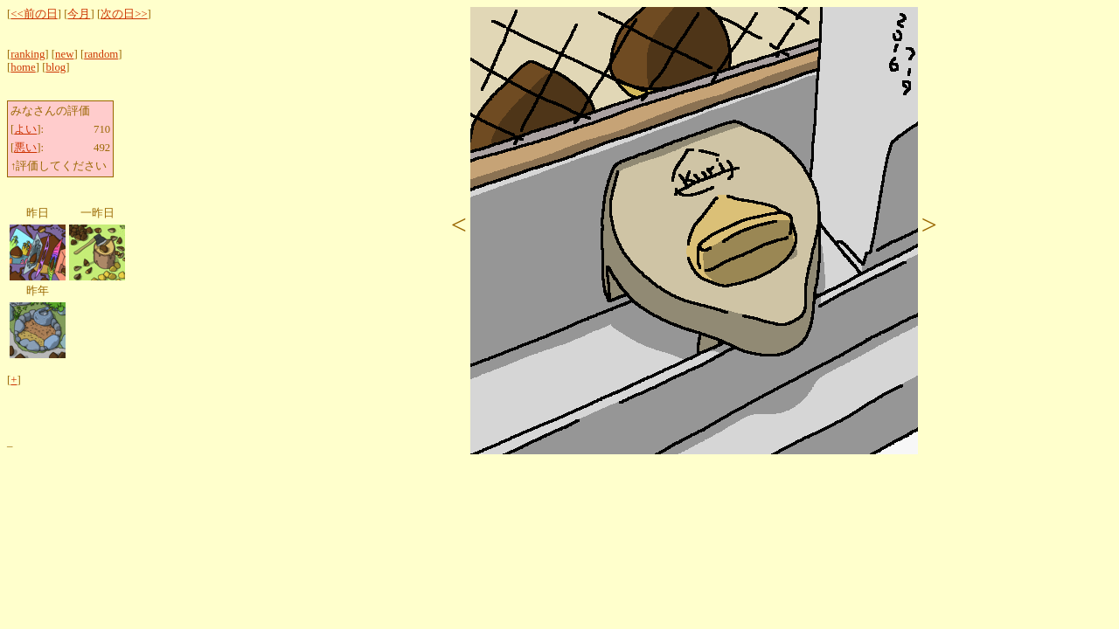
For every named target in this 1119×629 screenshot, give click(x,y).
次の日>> (124, 14)
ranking (27, 54)
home (22, 67)
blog (55, 67)
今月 (78, 14)
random (101, 54)
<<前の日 (33, 14)
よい (25, 129)
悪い (25, 148)
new (64, 54)
